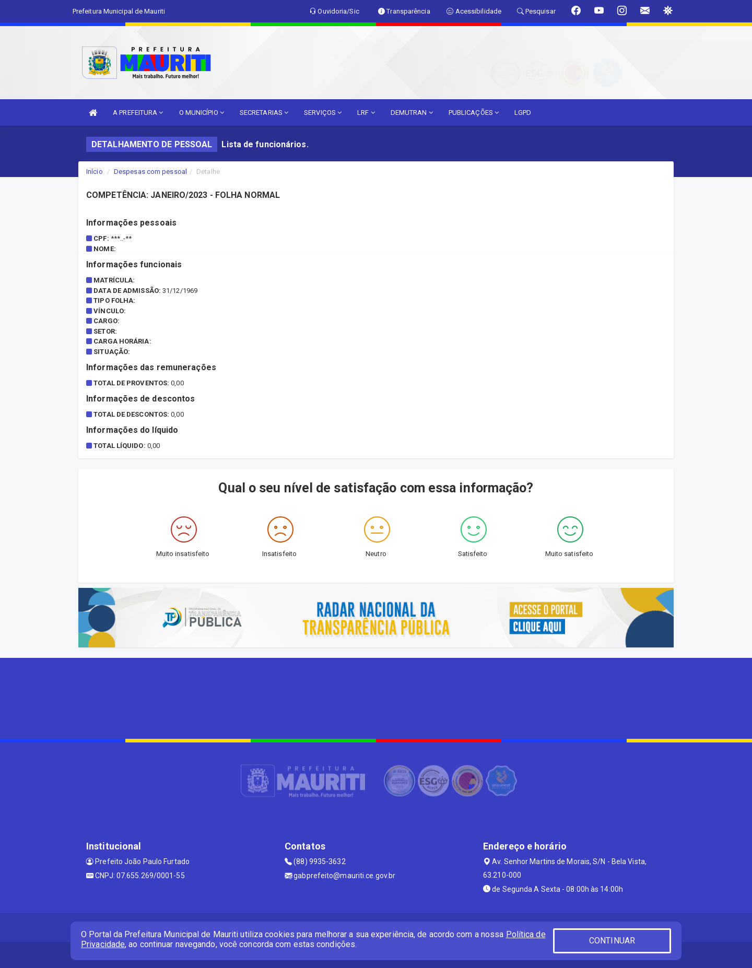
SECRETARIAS (264, 112)
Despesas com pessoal (150, 171)
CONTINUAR (612, 941)
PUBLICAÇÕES (474, 112)
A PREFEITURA (138, 112)
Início (94, 171)
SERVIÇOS (323, 112)
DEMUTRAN (412, 112)
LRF (366, 112)
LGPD (522, 112)
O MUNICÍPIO (201, 112)
